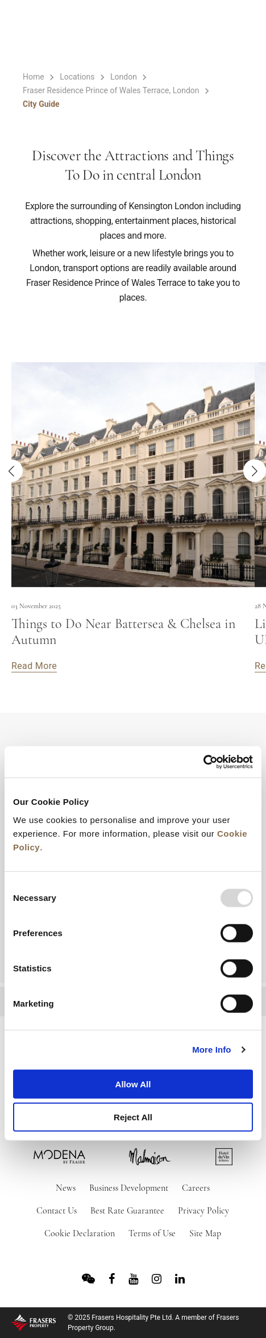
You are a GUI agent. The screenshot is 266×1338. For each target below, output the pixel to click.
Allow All (133, 1083)
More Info (211, 1049)
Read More (34, 665)
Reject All (133, 1117)
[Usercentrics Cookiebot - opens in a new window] (203, 761)
